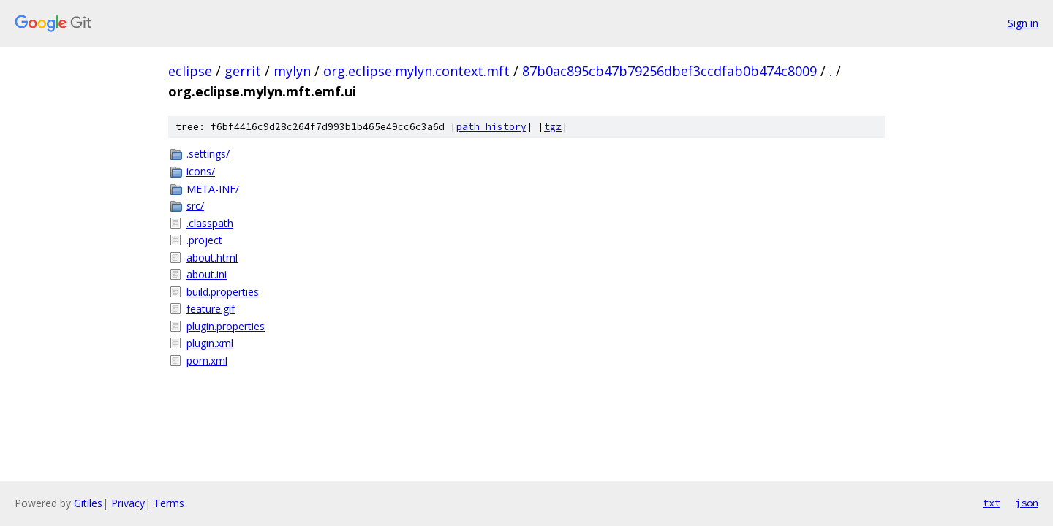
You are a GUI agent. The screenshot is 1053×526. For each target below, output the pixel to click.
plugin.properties (225, 326)
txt (991, 502)
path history (491, 127)
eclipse (190, 71)
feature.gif (210, 309)
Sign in (1023, 23)
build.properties (222, 292)
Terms (169, 503)
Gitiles (88, 503)
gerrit (242, 71)
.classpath (209, 223)
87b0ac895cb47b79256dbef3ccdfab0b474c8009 (669, 71)
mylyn (292, 71)
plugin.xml (209, 343)
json (1026, 502)
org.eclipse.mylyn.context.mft (416, 71)
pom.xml (206, 360)
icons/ (200, 171)
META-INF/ (212, 189)
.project (204, 240)
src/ (195, 206)
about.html (212, 257)
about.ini (206, 274)
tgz (553, 127)
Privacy (128, 503)
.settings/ (208, 154)
